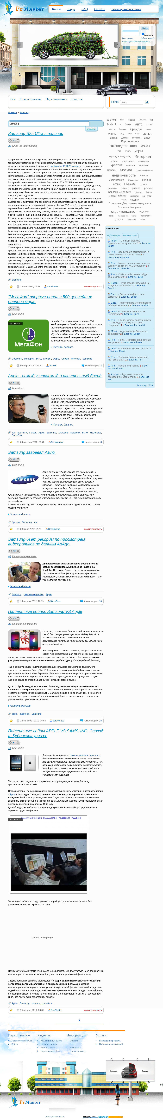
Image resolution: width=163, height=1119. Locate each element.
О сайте (99, 9)
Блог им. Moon (117, 351)
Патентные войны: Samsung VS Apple (45, 611)
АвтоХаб (149, 124)
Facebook (75, 432)
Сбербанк (17, 358)
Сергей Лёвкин (117, 196)
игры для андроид (120, 156)
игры (138, 151)
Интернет (142, 156)
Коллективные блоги (51, 1040)
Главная (12, 112)
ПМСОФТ (130, 184)
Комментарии (130, 235)
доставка (136, 138)
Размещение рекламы (126, 9)
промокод (112, 188)
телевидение (123, 216)
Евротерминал (130, 141)
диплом (124, 138)
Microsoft (75, 358)
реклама (148, 188)
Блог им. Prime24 (133, 342)
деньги (147, 133)
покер (144, 184)
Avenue (115, 374)
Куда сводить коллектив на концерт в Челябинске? (129, 284)
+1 (14, 140)
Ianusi (114, 240)
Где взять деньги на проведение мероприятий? (125, 375)
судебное (25, 714)
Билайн (47, 358)
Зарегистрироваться (21, 1040)
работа (124, 188)
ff (120, 124)
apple (14, 714)
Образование (133, 180)
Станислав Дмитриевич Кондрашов (130, 203)
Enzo (113, 294)
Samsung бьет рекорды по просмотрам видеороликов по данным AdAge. (46, 541)
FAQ (85, 9)
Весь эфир (141, 385)
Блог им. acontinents (24, 145)
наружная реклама (144, 170)
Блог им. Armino (140, 305)
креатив (117, 165)
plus (10, 140)
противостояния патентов (85, 755)
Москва (126, 170)
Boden (114, 283)
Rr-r (113, 252)
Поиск (115, 101)
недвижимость (124, 175)
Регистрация (127, 38)
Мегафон (29, 358)
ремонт (139, 192)
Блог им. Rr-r (136, 359)
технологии (146, 216)
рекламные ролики (34, 594)
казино (114, 161)
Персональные (56, 99)
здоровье (145, 146)
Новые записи (48, 1047)
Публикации (113, 235)
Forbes (32, 432)
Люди (71, 9)
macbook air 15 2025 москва (64, 166)
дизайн (114, 138)
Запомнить (147, 35)
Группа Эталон (133, 134)
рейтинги (22, 432)
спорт (123, 200)
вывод (122, 134)
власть (112, 133)
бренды (16, 522)
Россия (149, 192)
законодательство (123, 146)
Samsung (24, 112)
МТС (38, 358)
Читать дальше (63, 347)
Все (13, 99)
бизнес (122, 129)
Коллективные (30, 99)
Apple (56, 358)
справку (134, 199)
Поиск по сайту (78, 1051)
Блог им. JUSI (135, 277)
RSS (151, 385)
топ (13, 432)
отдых (116, 184)
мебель (111, 170)
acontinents (52, 286)
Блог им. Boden (129, 296)
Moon (114, 331)
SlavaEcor (55, 601)
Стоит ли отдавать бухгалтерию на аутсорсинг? (124, 242)
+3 (14, 551)
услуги (119, 219)
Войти (14, 1044)
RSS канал (75, 1047)
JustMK (53, 365)
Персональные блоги (51, 1051)
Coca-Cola (17, 435)
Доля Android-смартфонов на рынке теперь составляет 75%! (128, 253)
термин (134, 216)
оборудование (116, 180)
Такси (111, 216)
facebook (111, 124)
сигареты (134, 196)
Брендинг (18, 314)
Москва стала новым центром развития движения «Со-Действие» (129, 264)
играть (128, 151)
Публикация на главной (111, 1044)
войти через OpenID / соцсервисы (136, 41)
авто (139, 124)
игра (119, 151)
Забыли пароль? (147, 38)
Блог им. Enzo (131, 314)
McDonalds (95, 432)
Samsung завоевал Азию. (32, 452)
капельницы (143, 161)
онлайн (146, 179)
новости (144, 175)
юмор (142, 219)
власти (148, 129)
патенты (36, 1003)
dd (151, 119)
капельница (128, 161)
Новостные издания (24, 623)
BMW (85, 432)
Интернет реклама (24, 556)
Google (65, 358)
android (111, 119)
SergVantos (57, 442)
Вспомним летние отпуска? (135, 348)
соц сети (146, 196)
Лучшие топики (49, 1044)
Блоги (56, 9)
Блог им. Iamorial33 (135, 325)
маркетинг (144, 165)
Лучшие (77, 99)
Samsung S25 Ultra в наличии (35, 133)
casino (131, 119)
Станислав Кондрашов (130, 207)
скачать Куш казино (128, 365)
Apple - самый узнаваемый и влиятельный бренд (54, 375)
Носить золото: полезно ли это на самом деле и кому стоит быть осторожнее (129, 323)
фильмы (131, 219)
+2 (14, 382)
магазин (130, 165)
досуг (147, 138)
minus (18, 140)
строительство (123, 211)
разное (136, 188)
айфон (112, 129)
